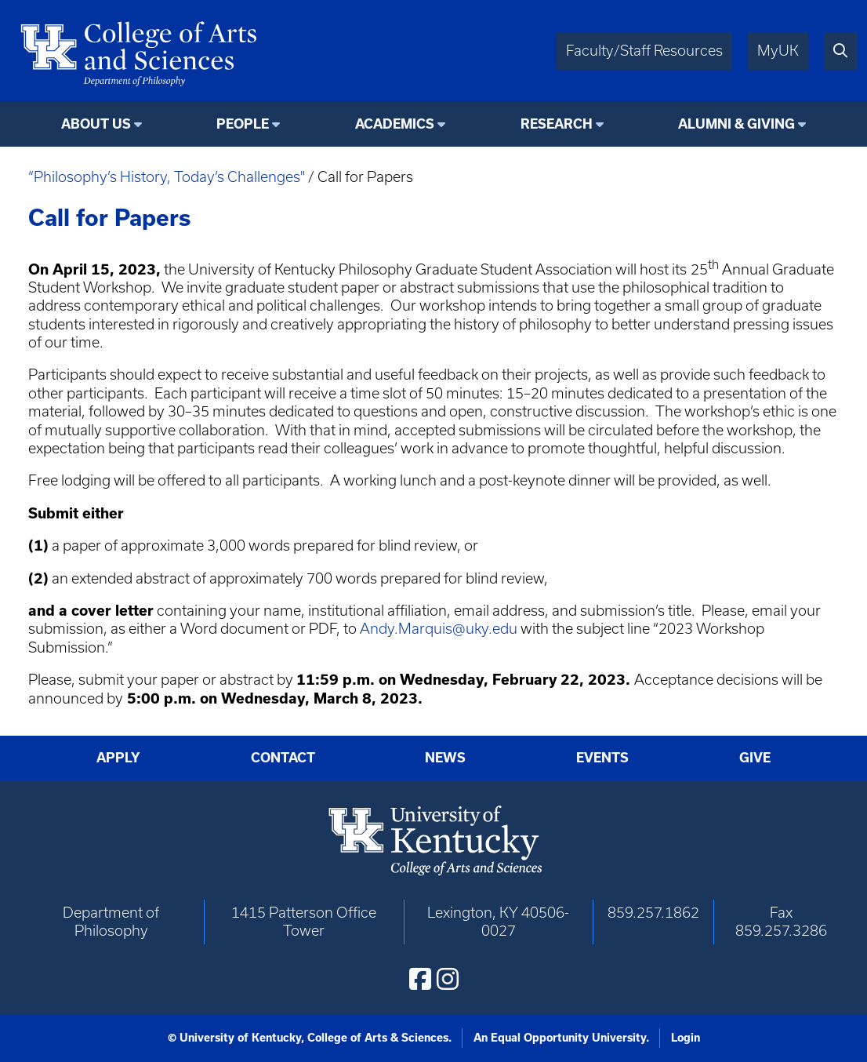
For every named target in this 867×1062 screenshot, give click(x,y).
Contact (283, 758)
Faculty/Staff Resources (644, 50)
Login (685, 1037)
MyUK (778, 50)
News (445, 758)
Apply (118, 758)
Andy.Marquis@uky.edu (438, 628)
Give (755, 758)
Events (602, 758)
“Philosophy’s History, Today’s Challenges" (166, 177)
